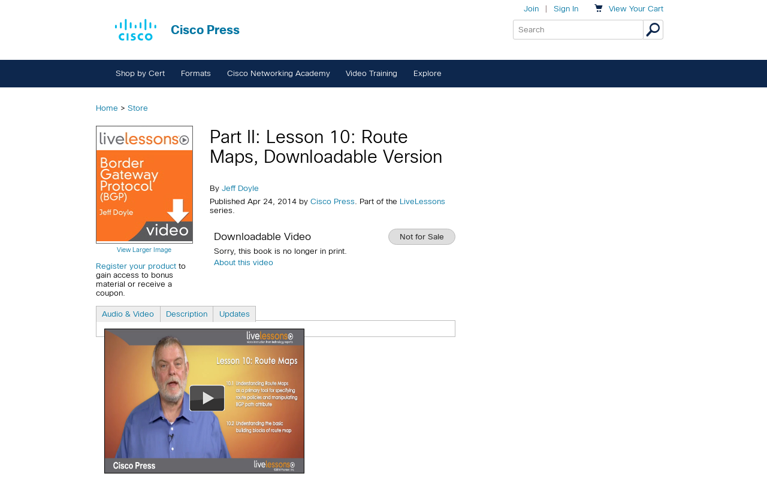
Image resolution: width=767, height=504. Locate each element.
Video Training (371, 73)
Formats (196, 73)
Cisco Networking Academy (278, 73)
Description (186, 313)
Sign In (566, 8)
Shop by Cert (140, 73)
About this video (243, 262)
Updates (234, 313)
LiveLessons (422, 201)
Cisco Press (332, 201)
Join (531, 8)
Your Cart (636, 8)
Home (107, 108)
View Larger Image (144, 249)
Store (138, 108)
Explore (427, 73)
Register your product (136, 266)
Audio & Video (128, 313)
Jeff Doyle (240, 188)
